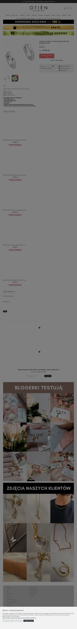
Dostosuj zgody (19, 620)
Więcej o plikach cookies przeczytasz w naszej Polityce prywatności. (19, 618)
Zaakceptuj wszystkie (28, 620)
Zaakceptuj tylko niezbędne (8, 620)
